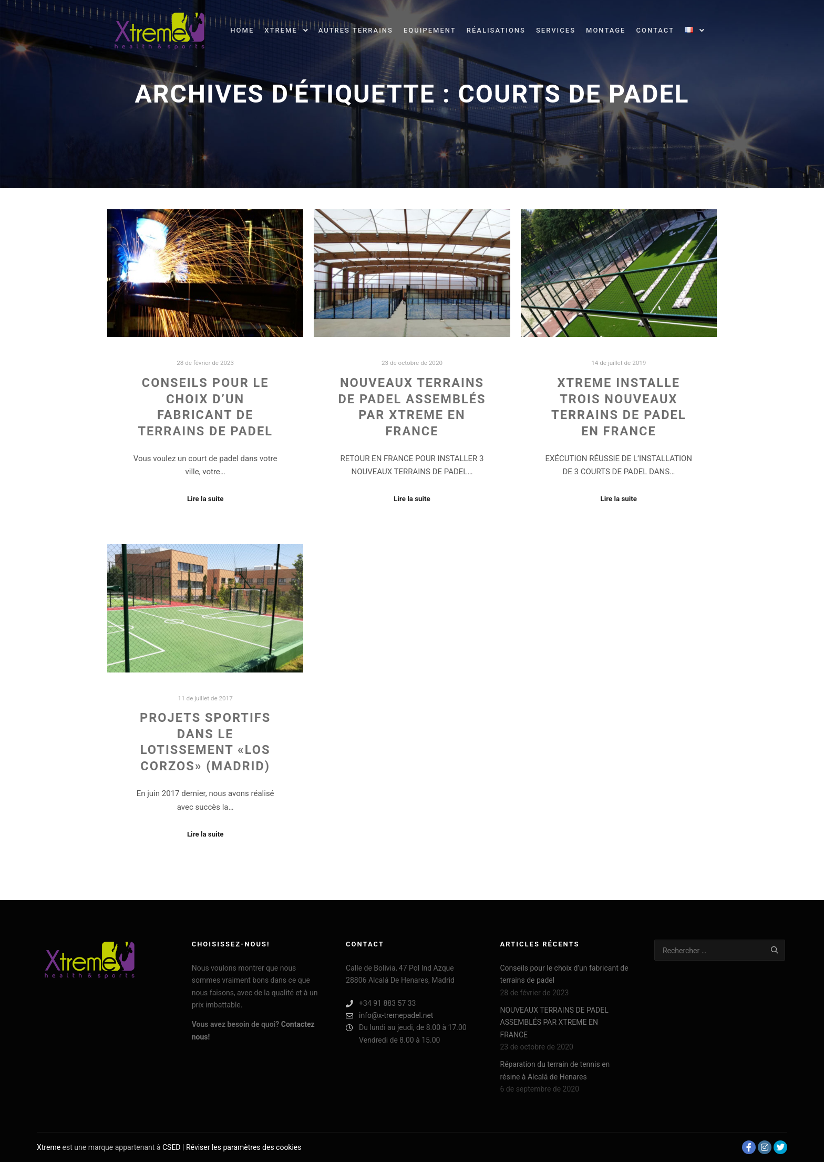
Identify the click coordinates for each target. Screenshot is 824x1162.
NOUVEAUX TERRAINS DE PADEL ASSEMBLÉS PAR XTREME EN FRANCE (554, 1022)
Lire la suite (205, 499)
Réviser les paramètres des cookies (244, 1147)
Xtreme (48, 1147)
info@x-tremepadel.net (389, 1016)
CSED (171, 1147)
